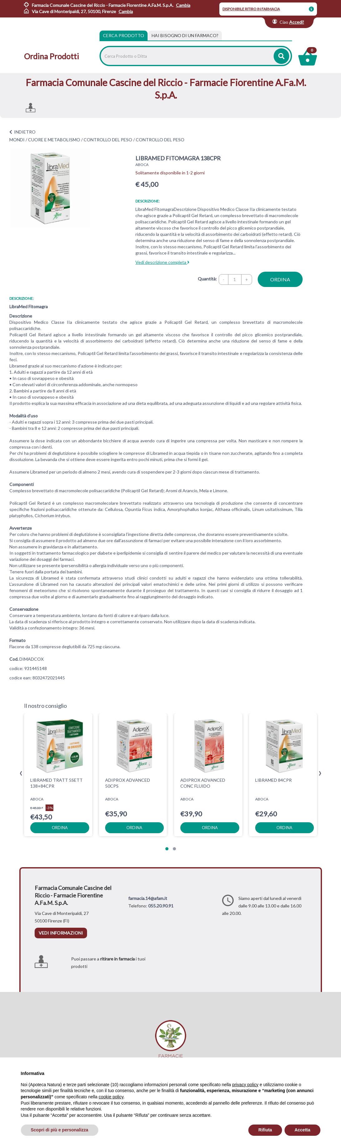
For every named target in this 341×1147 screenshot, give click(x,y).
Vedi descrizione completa (162, 262)
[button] (167, 849)
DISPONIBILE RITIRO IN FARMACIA (251, 9)
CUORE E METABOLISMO (54, 139)
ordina (280, 279)
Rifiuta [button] (265, 1129)
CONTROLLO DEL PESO (108, 139)
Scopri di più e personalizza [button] (59, 1129)
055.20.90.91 (160, 905)
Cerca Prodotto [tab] (123, 35)
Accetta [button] (302, 1129)
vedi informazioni (61, 933)
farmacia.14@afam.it (147, 898)
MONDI (17, 139)
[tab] (185, 36)
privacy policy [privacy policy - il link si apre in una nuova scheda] (245, 1084)
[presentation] (21, 773)
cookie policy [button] (111, 1096)
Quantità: (207, 278)
